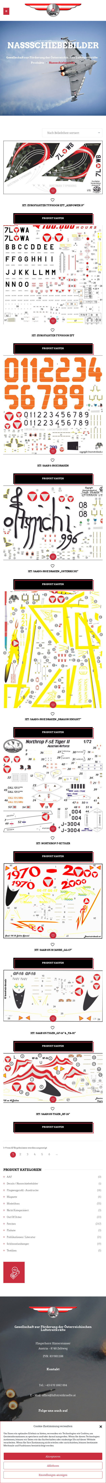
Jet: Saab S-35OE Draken (53, 465)
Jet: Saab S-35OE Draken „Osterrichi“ (53, 571)
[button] (100, 1438)
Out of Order (14, 1217)
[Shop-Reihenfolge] (72, 132)
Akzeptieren (53, 1468)
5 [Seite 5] (42, 1154)
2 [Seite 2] (20, 1154)
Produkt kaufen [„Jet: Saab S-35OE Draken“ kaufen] (53, 478)
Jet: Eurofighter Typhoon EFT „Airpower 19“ (53, 205)
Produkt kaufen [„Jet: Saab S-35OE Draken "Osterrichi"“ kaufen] (53, 584)
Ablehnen (53, 1477)
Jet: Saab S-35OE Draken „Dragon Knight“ (53, 719)
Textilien (12, 1250)
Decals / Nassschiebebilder (22, 1183)
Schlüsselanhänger (18, 1243)
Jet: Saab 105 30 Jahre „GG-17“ (53, 950)
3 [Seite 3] (27, 1154)
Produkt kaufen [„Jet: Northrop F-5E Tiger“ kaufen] (53, 856)
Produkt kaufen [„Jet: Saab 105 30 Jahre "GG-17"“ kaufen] (53, 962)
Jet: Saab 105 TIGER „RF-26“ (53, 1114)
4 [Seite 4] (35, 1154)
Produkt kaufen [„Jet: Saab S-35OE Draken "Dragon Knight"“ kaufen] (53, 732)
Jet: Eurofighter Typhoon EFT (53, 335)
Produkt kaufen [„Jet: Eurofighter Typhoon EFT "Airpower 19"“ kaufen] (53, 218)
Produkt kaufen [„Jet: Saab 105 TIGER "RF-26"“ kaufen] (53, 1127)
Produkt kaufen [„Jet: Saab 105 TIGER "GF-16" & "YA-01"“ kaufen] (53, 1046)
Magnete (12, 1196)
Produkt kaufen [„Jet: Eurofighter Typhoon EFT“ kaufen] (53, 348)
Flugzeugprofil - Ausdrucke (22, 1190)
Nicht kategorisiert (18, 1210)
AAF (9, 1176)
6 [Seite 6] (49, 1154)
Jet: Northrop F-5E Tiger (53, 843)
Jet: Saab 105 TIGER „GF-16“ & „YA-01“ (53, 1033)
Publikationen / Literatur (21, 1237)
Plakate (11, 1230)
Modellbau (13, 1203)
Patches (11, 1223)
